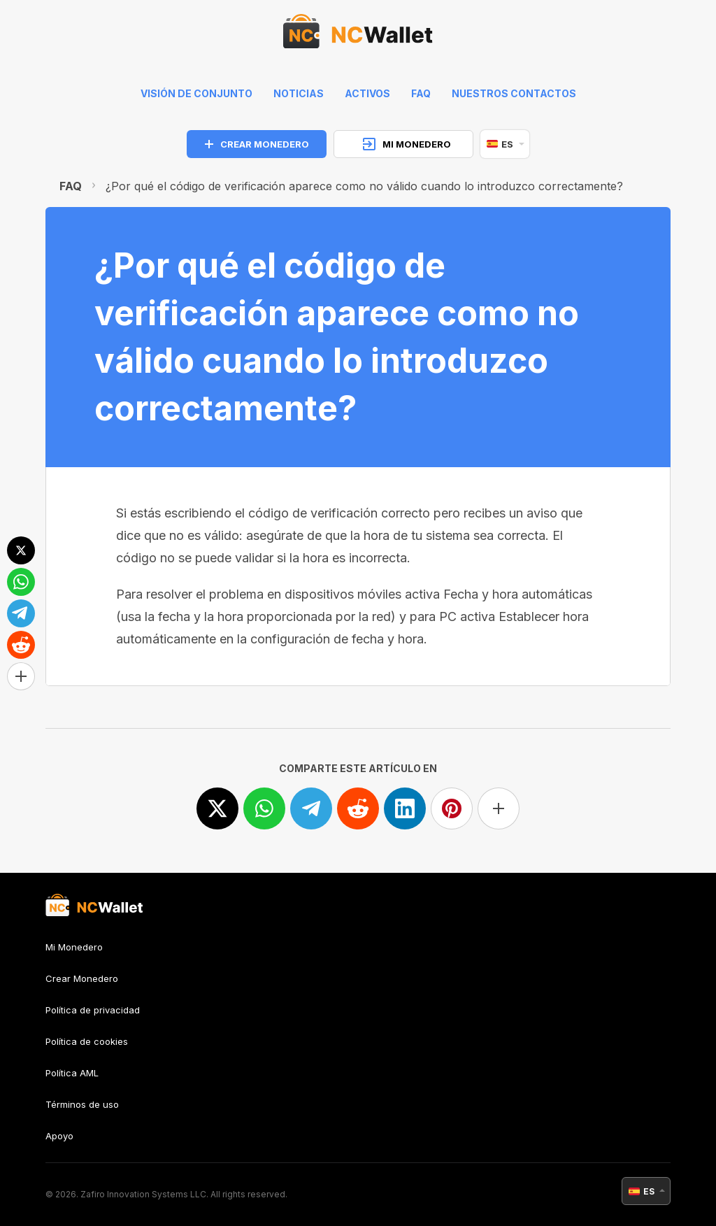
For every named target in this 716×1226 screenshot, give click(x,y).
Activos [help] (367, 93)
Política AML (72, 1072)
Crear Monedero (81, 978)
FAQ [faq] (421, 93)
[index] (358, 35)
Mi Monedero (74, 947)
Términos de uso (82, 1104)
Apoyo (59, 1135)
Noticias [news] (298, 93)
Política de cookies (86, 1041)
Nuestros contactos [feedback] (514, 93)
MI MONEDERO (407, 144)
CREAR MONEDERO (257, 144)
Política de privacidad (92, 1009)
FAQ (70, 186)
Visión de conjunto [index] (196, 93)
